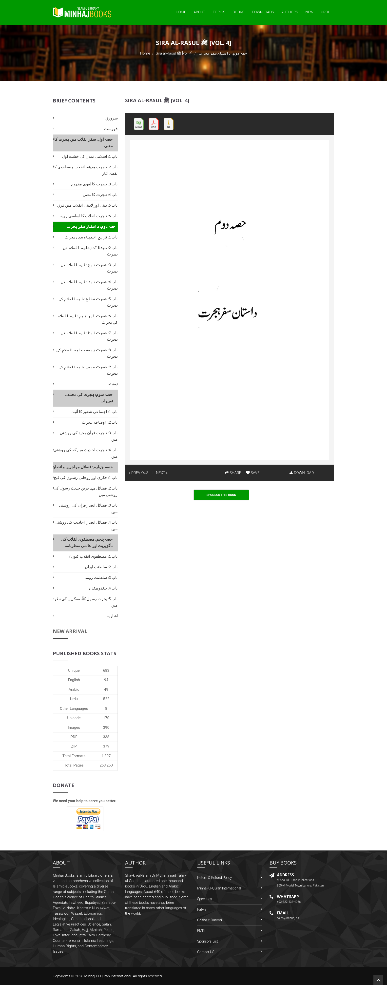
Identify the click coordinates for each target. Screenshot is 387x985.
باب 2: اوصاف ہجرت (99, 422)
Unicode (73, 718)
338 (106, 737)
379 (106, 746)
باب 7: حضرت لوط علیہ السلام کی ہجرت (89, 336)
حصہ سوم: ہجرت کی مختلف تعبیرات (89, 397)
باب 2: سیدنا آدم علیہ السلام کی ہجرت (90, 250)
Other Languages (74, 708)
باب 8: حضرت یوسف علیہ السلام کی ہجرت (87, 353)
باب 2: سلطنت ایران (101, 567)
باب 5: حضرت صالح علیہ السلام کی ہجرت (88, 302)
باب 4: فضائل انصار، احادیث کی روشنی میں (86, 525)
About (199, 12)
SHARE (233, 473)
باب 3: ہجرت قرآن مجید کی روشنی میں (88, 436)
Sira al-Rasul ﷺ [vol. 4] (174, 53)
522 (106, 699)
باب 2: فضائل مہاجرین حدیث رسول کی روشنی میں (85, 491)
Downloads (263, 12)
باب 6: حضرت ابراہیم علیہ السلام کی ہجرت (87, 319)
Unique (73, 670)
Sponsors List (207, 941)
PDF (74, 737)
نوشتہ (113, 384)
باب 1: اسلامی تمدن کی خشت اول (89, 156)
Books (239, 12)
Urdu (325, 12)
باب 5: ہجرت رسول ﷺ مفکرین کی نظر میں (86, 602)
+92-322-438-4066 (289, 902)
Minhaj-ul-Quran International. (108, 976)
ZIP (74, 746)
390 (106, 727)
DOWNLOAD (302, 473)
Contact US (205, 952)
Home (181, 12)
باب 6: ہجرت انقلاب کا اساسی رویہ (88, 216)
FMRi (201, 931)
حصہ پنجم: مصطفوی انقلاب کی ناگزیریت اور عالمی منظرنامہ (87, 542)
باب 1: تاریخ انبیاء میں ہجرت (90, 237)
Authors (289, 12)
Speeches (204, 899)
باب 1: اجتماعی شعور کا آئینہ (94, 411)
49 (106, 689)
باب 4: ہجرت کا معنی (100, 194)
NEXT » (162, 473)
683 (106, 670)
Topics (219, 12)
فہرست (111, 128)
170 (106, 718)
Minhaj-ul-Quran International (219, 888)
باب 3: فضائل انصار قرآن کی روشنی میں (88, 508)
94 (106, 680)
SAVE (252, 473)
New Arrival (70, 631)
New (309, 12)
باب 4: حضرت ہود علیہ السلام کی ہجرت (89, 285)
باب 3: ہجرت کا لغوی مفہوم (94, 184)
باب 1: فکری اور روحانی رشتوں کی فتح (86, 477)
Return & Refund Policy (214, 878)
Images (74, 727)
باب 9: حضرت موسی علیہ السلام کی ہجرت (88, 370)
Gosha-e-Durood (209, 920)
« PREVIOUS (139, 473)
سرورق (111, 118)
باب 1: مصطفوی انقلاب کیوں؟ (93, 556)
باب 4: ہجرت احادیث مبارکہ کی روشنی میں (85, 453)
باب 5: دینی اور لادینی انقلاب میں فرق (87, 205)
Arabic (74, 689)
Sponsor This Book (221, 495)
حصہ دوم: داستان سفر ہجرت (90, 226)
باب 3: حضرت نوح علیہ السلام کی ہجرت (89, 268)
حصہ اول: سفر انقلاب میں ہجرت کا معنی (83, 142)
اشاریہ (112, 615)
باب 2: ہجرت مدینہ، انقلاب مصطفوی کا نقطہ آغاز (85, 170)
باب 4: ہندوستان (103, 588)
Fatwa (202, 909)
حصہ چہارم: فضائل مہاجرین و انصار (83, 467)
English (74, 680)
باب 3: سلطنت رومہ (101, 577)
